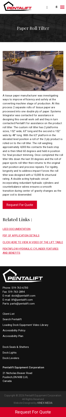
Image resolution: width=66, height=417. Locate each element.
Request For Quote (20, 205)
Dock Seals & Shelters (16, 347)
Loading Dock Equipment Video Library (25, 325)
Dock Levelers (11, 358)
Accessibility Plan (13, 336)
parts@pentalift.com (22, 303)
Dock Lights (10, 352)
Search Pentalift (12, 319)
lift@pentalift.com (22, 299)
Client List (8, 313)
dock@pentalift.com (23, 295)
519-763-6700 (19, 287)
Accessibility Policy (14, 330)
